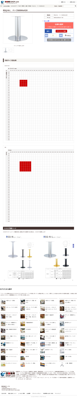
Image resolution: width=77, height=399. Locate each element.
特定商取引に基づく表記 (48, 393)
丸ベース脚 (46, 21)
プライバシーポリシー (36, 393)
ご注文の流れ (3, 393)
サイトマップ (57, 393)
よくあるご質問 (21, 393)
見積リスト (63, 2)
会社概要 (28, 393)
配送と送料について (12, 393)
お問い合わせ (72, 2)
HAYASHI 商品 (7, 6)
